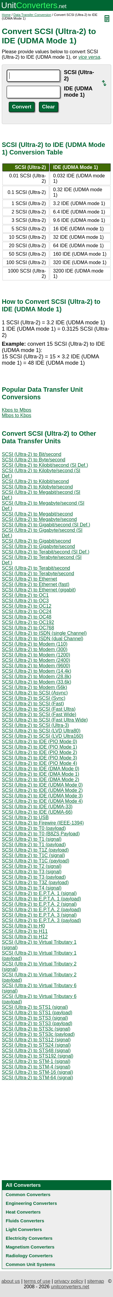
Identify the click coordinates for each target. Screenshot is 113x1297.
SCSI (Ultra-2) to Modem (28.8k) (36, 676)
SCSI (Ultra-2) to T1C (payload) (35, 860)
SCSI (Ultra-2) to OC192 (28, 622)
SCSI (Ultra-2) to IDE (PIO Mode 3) (39, 757)
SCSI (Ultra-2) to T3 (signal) (31, 871)
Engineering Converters (31, 1203)
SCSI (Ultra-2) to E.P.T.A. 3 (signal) (39, 915)
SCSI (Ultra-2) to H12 (25, 936)
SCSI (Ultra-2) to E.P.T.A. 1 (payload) (41, 898)
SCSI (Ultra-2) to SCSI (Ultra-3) (35, 725)
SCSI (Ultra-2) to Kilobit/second (35, 481)
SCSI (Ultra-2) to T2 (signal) (31, 866)
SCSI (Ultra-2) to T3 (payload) (34, 877)
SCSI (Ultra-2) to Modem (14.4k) (36, 671)
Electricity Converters (29, 1238)
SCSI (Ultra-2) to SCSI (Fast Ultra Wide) (45, 719)
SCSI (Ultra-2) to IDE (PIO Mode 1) (39, 747)
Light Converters (24, 1229)
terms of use (37, 1281)
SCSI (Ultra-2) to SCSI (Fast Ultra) (38, 709)
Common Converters (28, 1194)
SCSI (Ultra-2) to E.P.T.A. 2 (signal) (39, 904)
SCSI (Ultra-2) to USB (25, 817)
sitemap (95, 1281)
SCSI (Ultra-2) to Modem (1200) (36, 654)
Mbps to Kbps (16, 415)
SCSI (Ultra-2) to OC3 (25, 600)
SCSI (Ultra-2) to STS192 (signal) (37, 1055)
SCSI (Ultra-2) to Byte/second (33, 459)
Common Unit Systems (30, 1264)
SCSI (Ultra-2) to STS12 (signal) (36, 1039)
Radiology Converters (29, 1255)
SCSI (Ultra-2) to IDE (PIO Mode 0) (39, 741)
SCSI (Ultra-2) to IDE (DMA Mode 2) (40, 779)
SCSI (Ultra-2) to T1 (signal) (31, 839)
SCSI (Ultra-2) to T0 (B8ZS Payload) (41, 833)
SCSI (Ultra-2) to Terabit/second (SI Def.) (45, 551)
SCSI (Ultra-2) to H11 (25, 931)
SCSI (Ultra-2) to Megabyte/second (39, 519)
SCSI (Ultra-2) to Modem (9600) (36, 665)
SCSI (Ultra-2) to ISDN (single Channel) (44, 633)
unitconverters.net (70, 1286)
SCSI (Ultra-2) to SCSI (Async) (35, 692)
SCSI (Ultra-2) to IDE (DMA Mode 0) (40, 768)
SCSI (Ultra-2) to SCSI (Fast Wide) (39, 714)
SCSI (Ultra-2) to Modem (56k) (34, 687)
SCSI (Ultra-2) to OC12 (26, 606)
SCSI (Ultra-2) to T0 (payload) (34, 828)
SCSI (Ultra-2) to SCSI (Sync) (33, 698)
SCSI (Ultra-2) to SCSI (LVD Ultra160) (42, 736)
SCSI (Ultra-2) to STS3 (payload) (37, 1023)
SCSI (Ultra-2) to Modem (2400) (36, 660)
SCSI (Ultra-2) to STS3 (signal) (35, 1018)
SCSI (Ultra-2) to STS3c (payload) (38, 1034)
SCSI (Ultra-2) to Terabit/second (36, 568)
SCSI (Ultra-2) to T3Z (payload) (35, 882)
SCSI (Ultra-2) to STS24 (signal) (36, 1045)
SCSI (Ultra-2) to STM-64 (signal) (37, 1077)
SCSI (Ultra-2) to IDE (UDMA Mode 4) (42, 801)
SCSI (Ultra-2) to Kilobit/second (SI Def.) (45, 465)
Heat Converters (23, 1211)
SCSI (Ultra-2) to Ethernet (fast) (35, 584)
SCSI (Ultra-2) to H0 (23, 925)
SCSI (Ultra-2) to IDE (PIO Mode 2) (39, 752)
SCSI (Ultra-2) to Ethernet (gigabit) (39, 589)
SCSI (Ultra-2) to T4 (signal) (31, 887)
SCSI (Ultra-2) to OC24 (26, 611)
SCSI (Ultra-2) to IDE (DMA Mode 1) (40, 774)
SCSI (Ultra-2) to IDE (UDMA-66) (37, 812)
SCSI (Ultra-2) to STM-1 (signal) (36, 1061)
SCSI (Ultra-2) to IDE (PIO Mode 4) (39, 763)
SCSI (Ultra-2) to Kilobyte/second (37, 486)
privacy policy (68, 1281)
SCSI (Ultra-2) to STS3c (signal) (36, 1028)
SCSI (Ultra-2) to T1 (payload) (34, 844)
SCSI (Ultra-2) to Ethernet (29, 578)
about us (11, 1281)
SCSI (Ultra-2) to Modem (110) (34, 644)
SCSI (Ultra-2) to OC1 (25, 595)
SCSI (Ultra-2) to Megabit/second (37, 513)
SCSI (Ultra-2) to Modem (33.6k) (36, 681)
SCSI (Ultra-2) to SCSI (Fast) (33, 703)
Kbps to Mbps (16, 410)
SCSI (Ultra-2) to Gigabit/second (36, 541)
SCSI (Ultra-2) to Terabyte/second (38, 573)
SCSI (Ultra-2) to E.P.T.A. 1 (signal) (39, 893)
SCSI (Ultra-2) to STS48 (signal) (36, 1050)
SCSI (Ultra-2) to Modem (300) (34, 649)
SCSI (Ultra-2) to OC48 (26, 616)
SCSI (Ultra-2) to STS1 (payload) (37, 1012)
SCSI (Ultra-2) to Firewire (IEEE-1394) (43, 822)
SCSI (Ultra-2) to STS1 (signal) (35, 1007)
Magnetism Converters (30, 1246)
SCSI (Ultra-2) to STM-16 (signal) (37, 1072)
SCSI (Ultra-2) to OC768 (28, 627)
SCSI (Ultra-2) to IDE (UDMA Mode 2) (42, 790)
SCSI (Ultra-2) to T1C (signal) (33, 855)
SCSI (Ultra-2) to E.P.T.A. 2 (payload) (41, 909)
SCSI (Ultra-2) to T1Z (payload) (35, 850)
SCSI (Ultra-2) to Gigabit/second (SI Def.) (46, 524)
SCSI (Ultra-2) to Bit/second (31, 454)
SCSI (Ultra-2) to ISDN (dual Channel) (42, 638)
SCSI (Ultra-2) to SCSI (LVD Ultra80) (41, 730)
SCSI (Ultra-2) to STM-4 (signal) (36, 1066)
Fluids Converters (25, 1220)
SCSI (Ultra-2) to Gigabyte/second (38, 546)
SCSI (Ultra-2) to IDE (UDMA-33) (37, 806)
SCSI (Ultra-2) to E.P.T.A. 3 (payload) (41, 920)
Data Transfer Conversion (32, 15)
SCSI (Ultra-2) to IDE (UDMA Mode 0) (42, 784)
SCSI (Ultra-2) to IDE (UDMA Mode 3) (42, 795)
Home (6, 15)
